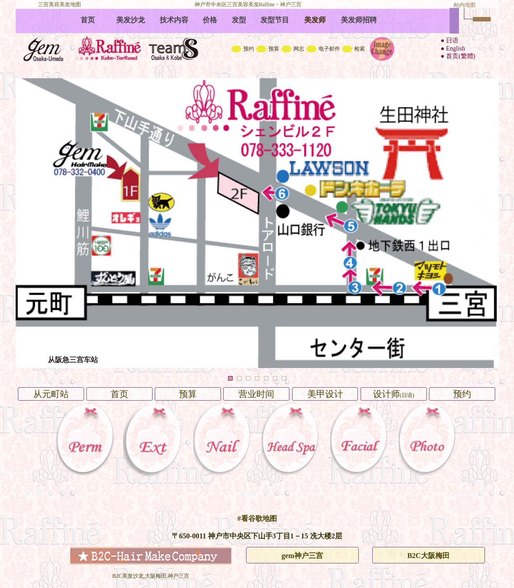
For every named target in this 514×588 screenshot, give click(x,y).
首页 (119, 394)
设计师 (393, 394)
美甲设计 (325, 394)
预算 (188, 394)
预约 (462, 394)
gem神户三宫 (302, 555)
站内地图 (465, 5)
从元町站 (51, 394)
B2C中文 (257, 38)
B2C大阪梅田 (428, 555)
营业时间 (256, 394)
